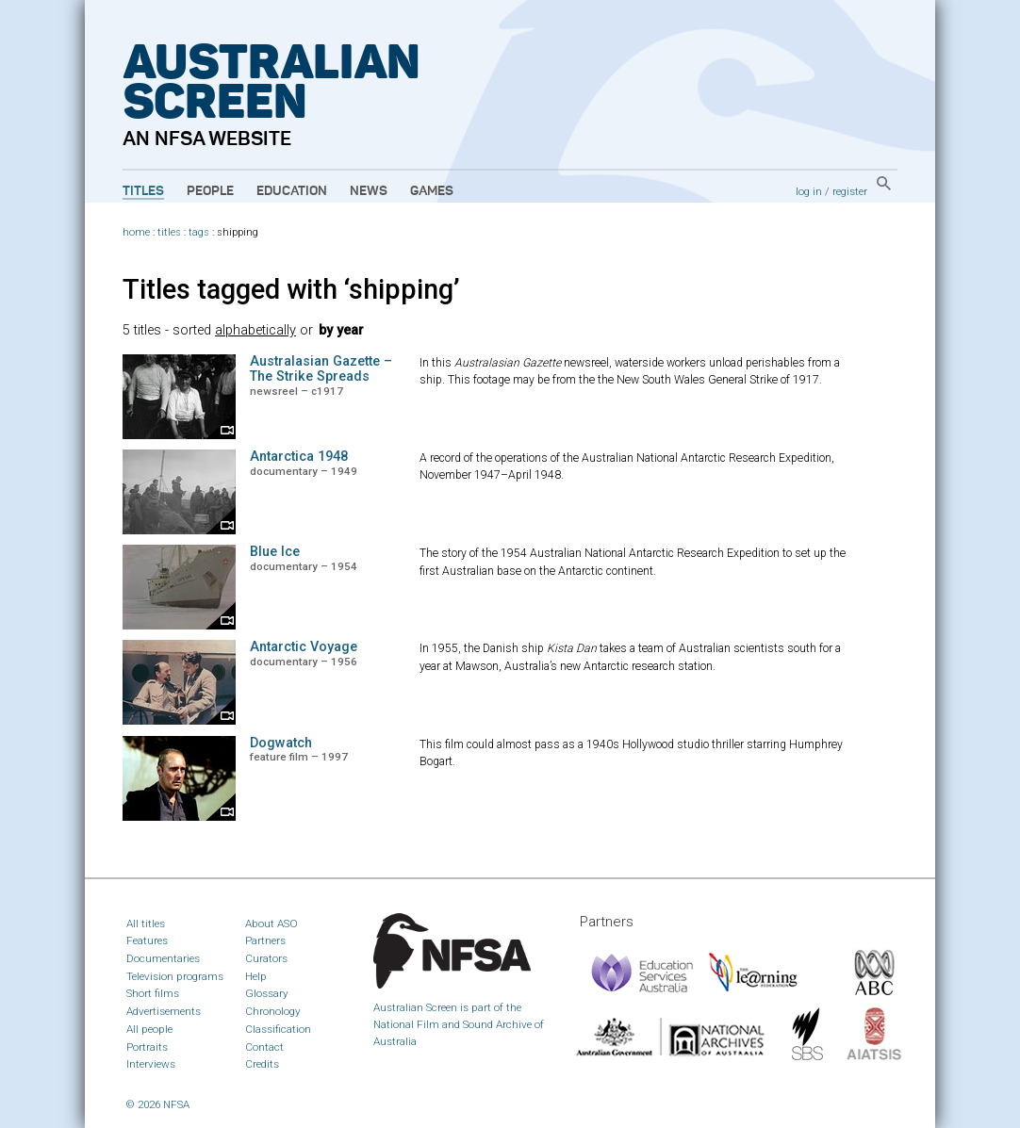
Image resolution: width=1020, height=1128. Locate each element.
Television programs (174, 976)
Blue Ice (275, 552)
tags (199, 232)
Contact (264, 1047)
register (849, 191)
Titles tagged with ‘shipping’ (291, 289)
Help (256, 976)
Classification (278, 1029)
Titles (143, 191)
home (136, 232)
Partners (265, 940)
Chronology (273, 1011)
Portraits (147, 1047)
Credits (262, 1064)
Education (291, 191)
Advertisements (163, 1011)
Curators (266, 958)
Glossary (266, 993)
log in (809, 191)
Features (147, 940)
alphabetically (255, 330)
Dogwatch (281, 743)
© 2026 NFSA (157, 1104)
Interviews (150, 1064)
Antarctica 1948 (299, 457)
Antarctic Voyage (303, 647)
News (368, 191)
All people (149, 1029)
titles (169, 232)
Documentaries (163, 958)
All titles (145, 923)
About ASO (271, 923)
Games (431, 191)
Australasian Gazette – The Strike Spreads (321, 368)
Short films (152, 993)
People (210, 191)
